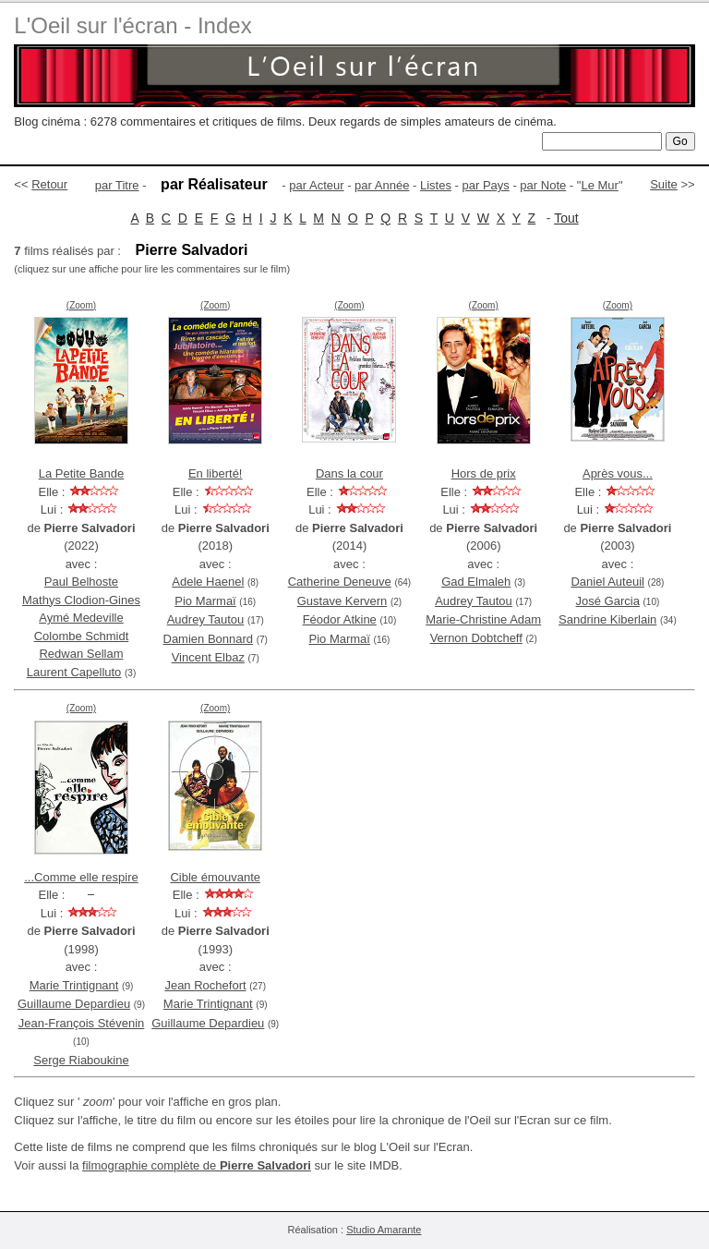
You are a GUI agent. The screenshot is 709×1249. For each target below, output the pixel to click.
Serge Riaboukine (80, 1060)
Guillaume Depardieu (74, 1004)
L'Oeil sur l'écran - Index (132, 25)
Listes (435, 185)
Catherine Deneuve (339, 581)
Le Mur (599, 185)
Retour (49, 184)
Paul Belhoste (81, 581)
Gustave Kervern (342, 601)
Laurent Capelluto (74, 672)
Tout (566, 218)
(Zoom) (81, 305)
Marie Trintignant (74, 985)
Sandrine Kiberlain (607, 619)
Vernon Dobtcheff (476, 638)
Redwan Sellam (81, 654)
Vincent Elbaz (208, 657)
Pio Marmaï (204, 601)
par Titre (117, 185)
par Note (543, 185)
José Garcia (608, 601)
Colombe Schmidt (81, 636)
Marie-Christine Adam (483, 619)
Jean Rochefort (205, 985)
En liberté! (215, 473)
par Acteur (316, 185)
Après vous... (618, 473)
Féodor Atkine (340, 619)
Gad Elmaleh (476, 581)
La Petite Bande (82, 473)
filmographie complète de (196, 1165)
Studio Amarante (383, 1229)
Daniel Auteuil (607, 581)
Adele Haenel (208, 581)
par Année (381, 185)
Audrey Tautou (206, 619)
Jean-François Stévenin (81, 1023)
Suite (664, 184)
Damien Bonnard (208, 639)
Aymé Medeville (81, 617)
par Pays (485, 185)
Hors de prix (483, 473)
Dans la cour (349, 473)
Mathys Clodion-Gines (81, 600)
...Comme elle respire (81, 877)
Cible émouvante (215, 877)
